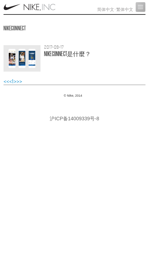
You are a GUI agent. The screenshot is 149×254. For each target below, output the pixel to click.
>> (19, 81)
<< (6, 81)
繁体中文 (124, 9)
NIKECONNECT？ (67, 54)
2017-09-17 (54, 47)
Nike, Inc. (30, 7)
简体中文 (105, 9)
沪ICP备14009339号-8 (74, 118)
